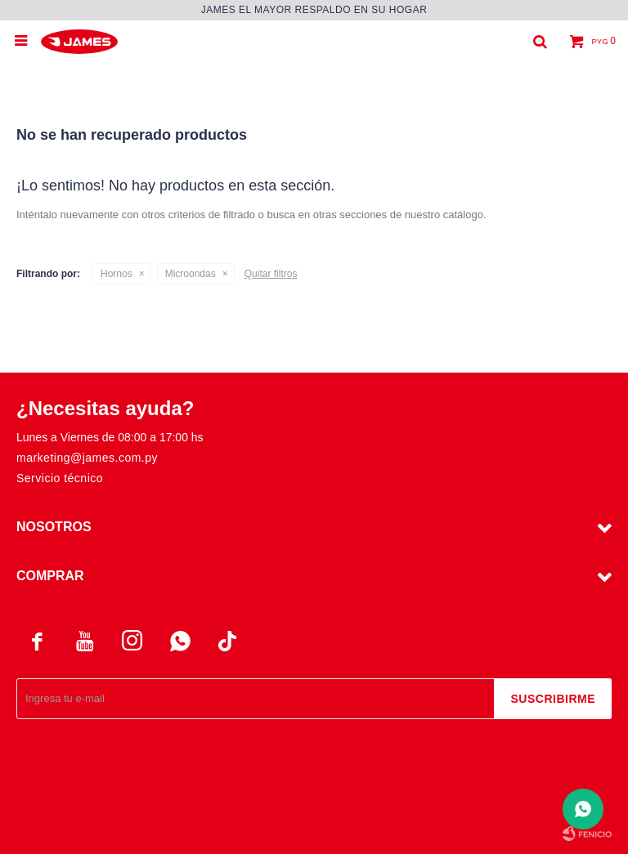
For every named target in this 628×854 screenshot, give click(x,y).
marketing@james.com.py (87, 457)
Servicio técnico (59, 478)
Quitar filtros (271, 273)
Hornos (116, 273)
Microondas (190, 273)
